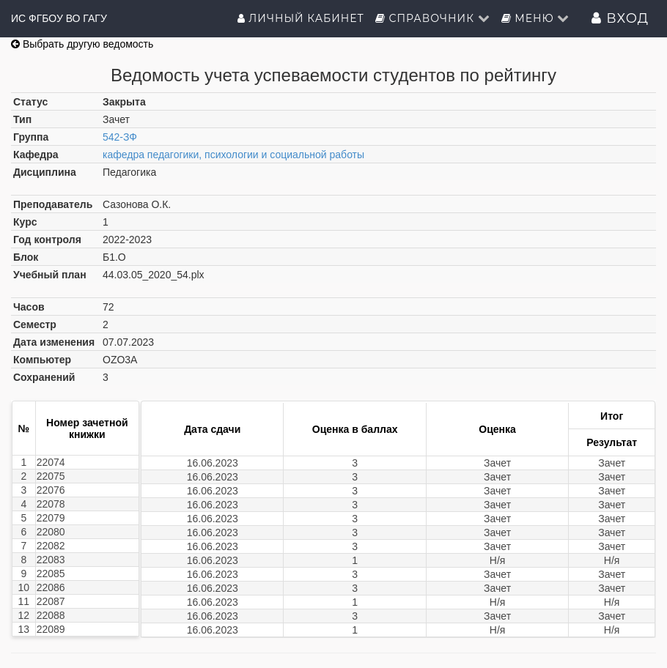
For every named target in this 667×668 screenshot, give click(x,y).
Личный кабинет (300, 18)
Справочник (432, 18)
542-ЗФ (120, 137)
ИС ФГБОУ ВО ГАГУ (59, 18)
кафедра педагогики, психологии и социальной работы (233, 154)
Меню (535, 18)
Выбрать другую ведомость (82, 44)
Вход (620, 18)
